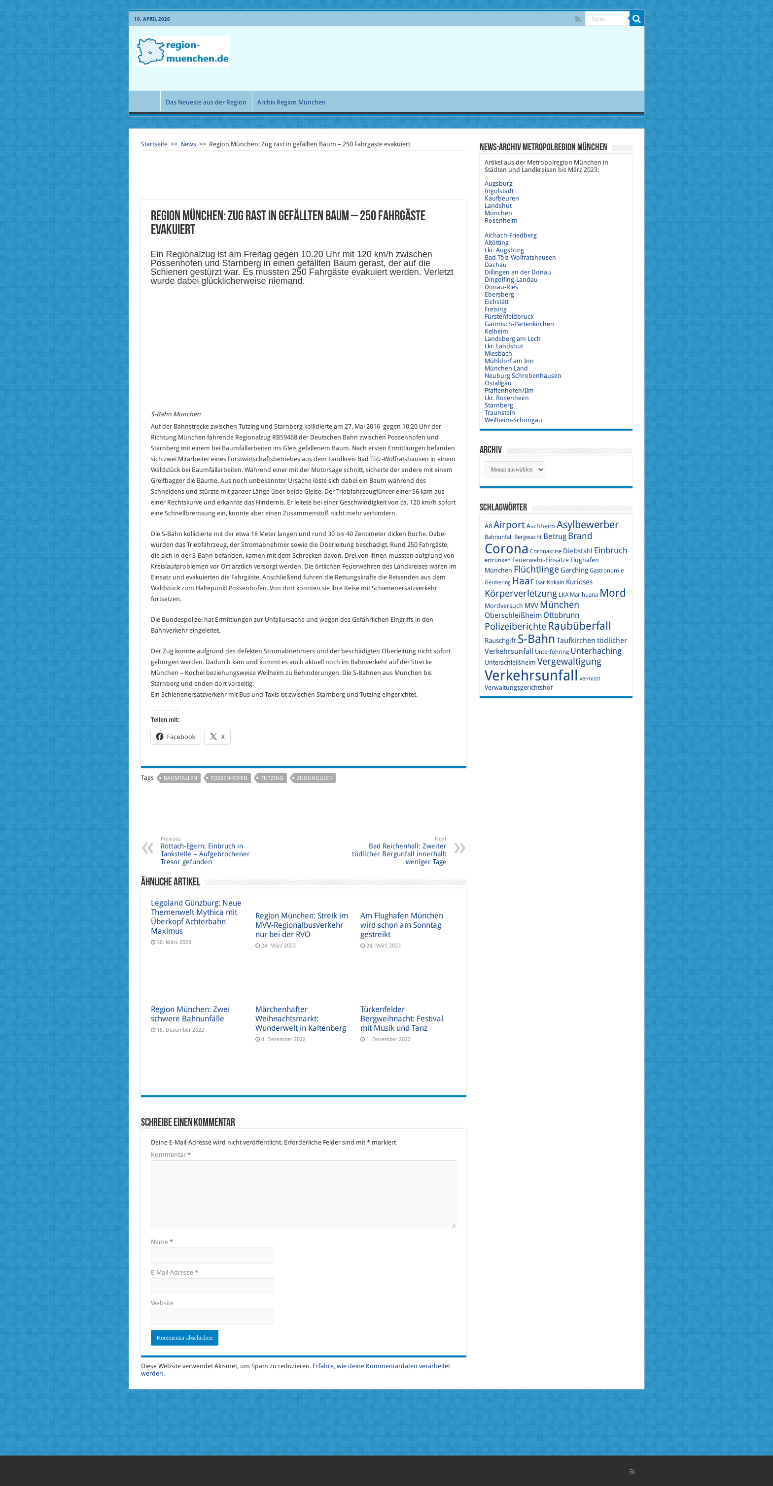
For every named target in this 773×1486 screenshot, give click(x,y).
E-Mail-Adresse (174, 1272)
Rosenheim (501, 220)
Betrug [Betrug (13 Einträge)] (554, 536)
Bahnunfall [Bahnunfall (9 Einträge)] (499, 537)
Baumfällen (180, 778)
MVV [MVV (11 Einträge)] (531, 605)
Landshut (498, 205)
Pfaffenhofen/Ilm (509, 390)
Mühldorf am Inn (509, 361)
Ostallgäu (498, 383)
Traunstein (500, 412)
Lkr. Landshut (504, 346)
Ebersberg (499, 294)
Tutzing (272, 778)
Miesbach (498, 353)
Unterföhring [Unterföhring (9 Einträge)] (552, 651)
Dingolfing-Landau (511, 279)
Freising (496, 309)
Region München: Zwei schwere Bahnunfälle (190, 1014)
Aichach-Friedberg (511, 235)
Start (147, 101)
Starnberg (499, 405)
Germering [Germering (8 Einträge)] (498, 582)
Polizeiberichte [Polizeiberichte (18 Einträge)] (515, 626)
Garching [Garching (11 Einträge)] (574, 570)
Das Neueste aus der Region (206, 102)
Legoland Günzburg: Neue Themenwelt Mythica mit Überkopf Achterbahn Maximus (196, 917)
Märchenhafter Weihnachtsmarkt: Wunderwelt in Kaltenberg (300, 1019)
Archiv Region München (291, 102)
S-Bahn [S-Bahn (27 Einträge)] (536, 639)
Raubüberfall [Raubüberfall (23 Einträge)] (579, 626)
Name (162, 1242)
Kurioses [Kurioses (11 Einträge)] (579, 582)
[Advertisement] (457, 58)
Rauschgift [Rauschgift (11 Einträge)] (500, 640)
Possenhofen (229, 778)
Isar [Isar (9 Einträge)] (540, 582)
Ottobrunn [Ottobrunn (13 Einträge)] (561, 615)
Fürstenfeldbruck (509, 316)
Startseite (154, 144)
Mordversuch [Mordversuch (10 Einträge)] (504, 605)
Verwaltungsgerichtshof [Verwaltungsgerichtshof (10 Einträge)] (519, 687)
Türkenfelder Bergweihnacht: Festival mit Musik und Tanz (401, 1019)
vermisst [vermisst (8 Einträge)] (590, 678)
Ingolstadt (499, 191)
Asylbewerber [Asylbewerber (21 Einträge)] (588, 525)
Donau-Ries (501, 287)
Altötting (497, 242)
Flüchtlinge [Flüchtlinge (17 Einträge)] (536, 569)
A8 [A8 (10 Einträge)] (488, 526)
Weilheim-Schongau (513, 420)
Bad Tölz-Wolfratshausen (520, 257)
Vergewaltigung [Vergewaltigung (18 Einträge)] (569, 661)
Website (162, 1303)
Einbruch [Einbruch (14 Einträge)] (611, 550)
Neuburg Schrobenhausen (523, 375)
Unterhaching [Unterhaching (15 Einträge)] (596, 651)
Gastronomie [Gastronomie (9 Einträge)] (607, 570)
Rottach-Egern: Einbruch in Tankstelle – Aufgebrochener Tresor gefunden (211, 851)
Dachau (496, 265)
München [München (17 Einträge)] (559, 604)
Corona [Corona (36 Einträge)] (506, 548)
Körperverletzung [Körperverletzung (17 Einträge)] (521, 593)
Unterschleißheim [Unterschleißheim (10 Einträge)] (510, 662)
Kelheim (496, 331)
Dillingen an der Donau (518, 272)
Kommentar (171, 1154)
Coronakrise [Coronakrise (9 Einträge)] (546, 551)
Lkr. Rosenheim (507, 398)
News (188, 144)
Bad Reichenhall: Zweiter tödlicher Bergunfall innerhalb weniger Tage (396, 851)
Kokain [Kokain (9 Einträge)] (555, 582)
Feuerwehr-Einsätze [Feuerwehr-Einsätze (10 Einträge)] (540, 560)
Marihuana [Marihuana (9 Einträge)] (584, 594)
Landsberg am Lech (513, 338)
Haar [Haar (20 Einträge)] (523, 581)
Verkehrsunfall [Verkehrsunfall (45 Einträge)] (531, 675)
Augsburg (499, 183)
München (498, 213)
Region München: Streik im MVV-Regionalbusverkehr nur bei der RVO (301, 925)
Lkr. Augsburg (504, 250)
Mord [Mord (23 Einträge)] (612, 593)
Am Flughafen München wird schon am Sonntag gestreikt (401, 925)
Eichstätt (497, 301)
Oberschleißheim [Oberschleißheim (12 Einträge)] (513, 615)
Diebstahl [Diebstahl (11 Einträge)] (578, 551)
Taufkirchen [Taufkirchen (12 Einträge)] (576, 640)
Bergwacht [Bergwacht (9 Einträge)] (528, 537)
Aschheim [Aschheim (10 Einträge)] (541, 526)
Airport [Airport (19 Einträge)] (509, 525)
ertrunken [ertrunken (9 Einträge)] (498, 560)
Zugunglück (314, 778)
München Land (506, 368)
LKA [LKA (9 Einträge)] (563, 594)
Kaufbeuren (502, 198)
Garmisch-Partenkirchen (519, 324)
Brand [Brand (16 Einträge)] (580, 536)
